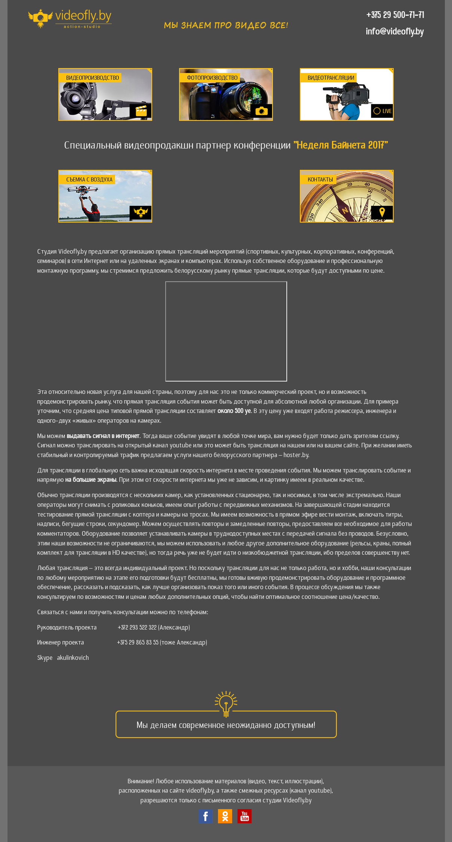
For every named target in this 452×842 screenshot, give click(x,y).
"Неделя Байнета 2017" (340, 145)
